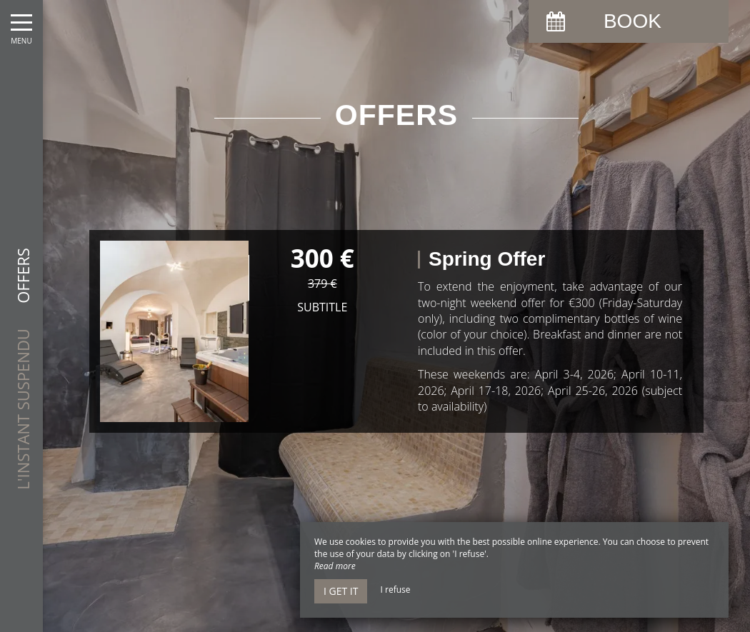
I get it (341, 591)
